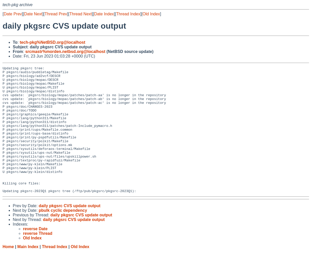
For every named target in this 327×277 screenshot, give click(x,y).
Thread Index (128, 14)
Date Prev (13, 14)
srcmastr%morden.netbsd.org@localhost (65, 51)
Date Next (33, 14)
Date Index (104, 14)
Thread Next (80, 14)
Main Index (28, 272)
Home (8, 272)
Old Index (151, 14)
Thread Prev (56, 14)
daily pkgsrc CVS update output (69, 231)
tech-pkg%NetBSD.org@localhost (52, 42)
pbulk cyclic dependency (63, 236)
